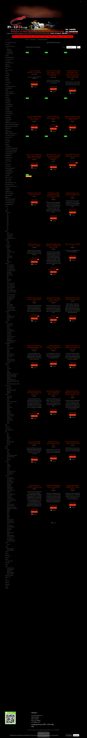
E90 (8, 225)
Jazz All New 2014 (10, 308)
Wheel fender (7, 140)
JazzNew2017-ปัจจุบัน (11, 310)
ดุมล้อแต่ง (7, 64)
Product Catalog (21, 36)
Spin (8, 260)
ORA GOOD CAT (10, 573)
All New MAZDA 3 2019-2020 (13, 381)
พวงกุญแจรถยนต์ (8, 153)
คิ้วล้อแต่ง (7, 95)
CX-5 (8, 367)
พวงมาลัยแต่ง (8, 146)
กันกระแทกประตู (8, 70)
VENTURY (9, 528)
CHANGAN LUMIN (9, 575)
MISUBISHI (7, 343)
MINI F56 (9, 391)
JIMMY (6, 588)
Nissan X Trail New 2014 (12, 401)
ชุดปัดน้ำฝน (7, 120)
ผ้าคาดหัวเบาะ (8, 159)
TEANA (8, 417)
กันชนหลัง (7, 79)
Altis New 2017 (10, 477)
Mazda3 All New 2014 (11, 379)
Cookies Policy (55, 735)
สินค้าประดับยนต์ (35, 718)
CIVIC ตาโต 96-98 (11, 286)
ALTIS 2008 (9, 480)
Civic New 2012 (10, 289)
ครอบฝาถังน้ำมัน (8, 106)
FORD (6, 322)
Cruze (8, 253)
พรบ (8, 47)
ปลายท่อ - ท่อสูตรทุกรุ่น (10, 168)
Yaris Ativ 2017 (10, 538)
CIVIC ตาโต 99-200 (11, 287)
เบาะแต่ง (7, 139)
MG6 (8, 436)
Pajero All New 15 (10, 353)
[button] (74, 36)
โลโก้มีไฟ (7, 189)
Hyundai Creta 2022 (11, 316)
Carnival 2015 (8, 428)
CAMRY (8, 491)
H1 (7, 313)
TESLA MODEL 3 (10, 550)
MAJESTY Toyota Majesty (12, 508)
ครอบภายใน (7, 115)
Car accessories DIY (9, 53)
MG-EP (8, 443)
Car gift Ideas (57, 36)
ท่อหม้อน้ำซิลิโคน (9, 131)
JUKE (8, 398)
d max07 (8, 454)
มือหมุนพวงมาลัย (8, 157)
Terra (8, 421)
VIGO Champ (9, 525)
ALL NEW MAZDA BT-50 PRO (13, 383)
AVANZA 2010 (10, 483)
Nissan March (9, 407)
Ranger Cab (9, 339)
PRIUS (8, 512)
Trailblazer (9, 261)
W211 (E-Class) (10, 234)
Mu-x (8, 458)
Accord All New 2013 (11, 269)
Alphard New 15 (10, 487)
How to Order (29, 36)
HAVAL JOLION (10, 572)
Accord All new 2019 (11, 270)
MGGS (8, 439)
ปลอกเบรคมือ (8, 164)
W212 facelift (9, 235)
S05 (6, 578)
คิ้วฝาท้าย (7, 97)
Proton (6, 446)
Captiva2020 (9, 257)
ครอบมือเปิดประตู (9, 104)
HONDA (7, 263)
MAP (63, 36)
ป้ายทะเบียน (7, 166)
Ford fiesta (9, 332)
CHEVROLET (8, 246)
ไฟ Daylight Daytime (9, 171)
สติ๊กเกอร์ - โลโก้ (8, 177)
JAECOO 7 (7, 582)
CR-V (8, 282)
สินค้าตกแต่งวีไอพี (35, 717)
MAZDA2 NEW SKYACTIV (12, 374)
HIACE (8, 511)
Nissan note (9, 403)
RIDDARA (7, 584)
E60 (8, 218)
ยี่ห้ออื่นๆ (7, 197)
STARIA (8, 314)
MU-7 (8, 451)
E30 (8, 216)
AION (6, 564)
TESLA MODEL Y (10, 548)
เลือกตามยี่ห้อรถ (8, 195)
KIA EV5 (7, 426)
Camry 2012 (9, 492)
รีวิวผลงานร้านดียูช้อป (36, 720)
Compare (35, 87)
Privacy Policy (47, 735)
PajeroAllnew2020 (10, 355)
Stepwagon (9, 272)
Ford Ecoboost (10, 325)
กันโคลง (7, 84)
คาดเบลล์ (9, 49)
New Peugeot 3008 (9, 561)
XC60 (8, 243)
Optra (8, 249)
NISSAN (7, 394)
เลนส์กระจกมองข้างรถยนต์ (10, 186)
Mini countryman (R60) (11, 390)
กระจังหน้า (7, 73)
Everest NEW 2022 (10, 330)
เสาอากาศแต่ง (8, 180)
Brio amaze (9, 279)
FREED (8, 301)
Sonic (8, 259)
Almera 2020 (9, 397)
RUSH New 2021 (10, 532)
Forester (8, 544)
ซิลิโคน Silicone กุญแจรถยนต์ (11, 126)
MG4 (8, 433)
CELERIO (9, 465)
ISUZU (6, 448)
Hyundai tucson (10, 317)
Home (14, 36)
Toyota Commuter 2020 (11, 500)
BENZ (6, 231)
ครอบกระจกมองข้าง (9, 91)
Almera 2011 (9, 396)
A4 (7, 207)
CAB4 (8, 449)
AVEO (8, 247)
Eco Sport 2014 (10, 323)
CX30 (8, 371)
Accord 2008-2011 (10, 265)
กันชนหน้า (7, 80)
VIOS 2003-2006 (10, 519)
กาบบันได (7, 75)
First (52, 523)
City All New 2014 (10, 297)
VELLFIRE (9, 529)
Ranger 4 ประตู (10, 337)
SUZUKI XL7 (9, 474)
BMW (6, 210)
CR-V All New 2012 (11, 283)
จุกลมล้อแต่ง (7, 117)
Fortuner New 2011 (10, 504)
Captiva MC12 (10, 256)
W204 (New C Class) (11, 238)
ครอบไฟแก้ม (7, 102)
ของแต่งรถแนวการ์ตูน (9, 46)
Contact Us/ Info (37, 36)
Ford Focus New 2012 (11, 336)
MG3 (6, 431)
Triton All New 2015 (11, 359)
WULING (7, 580)
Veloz (8, 518)
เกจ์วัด (6, 71)
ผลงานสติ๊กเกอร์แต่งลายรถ (10, 42)
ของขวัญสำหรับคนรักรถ (10, 86)
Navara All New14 (10, 414)
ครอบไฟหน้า (8, 100)
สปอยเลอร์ (7, 175)
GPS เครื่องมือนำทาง (9, 62)
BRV (8, 276)
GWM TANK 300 (10, 568)
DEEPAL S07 (7, 577)
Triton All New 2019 (11, 360)
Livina (8, 400)
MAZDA (7, 363)
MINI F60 (9, 392)
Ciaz (8, 468)
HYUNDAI (7, 311)
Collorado (9, 250)
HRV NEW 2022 (10, 274)
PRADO (8, 509)
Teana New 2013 (10, 420)
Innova (8, 514)
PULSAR (9, 411)
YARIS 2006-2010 (10, 535)
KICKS (8, 408)
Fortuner (8, 502)
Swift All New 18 (10, 472)
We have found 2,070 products (33, 47)
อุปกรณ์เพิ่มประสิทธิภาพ (10, 199)
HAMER (7, 77)
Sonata (8, 319)
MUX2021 (9, 459)
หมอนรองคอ (9, 50)
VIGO (8, 524)
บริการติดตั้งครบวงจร (35, 722)
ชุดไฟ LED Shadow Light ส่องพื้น (12, 124)
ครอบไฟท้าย (7, 99)
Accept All (76, 735)
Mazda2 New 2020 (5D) (11, 376)
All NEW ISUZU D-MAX (12, 455)
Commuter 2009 (10, 498)
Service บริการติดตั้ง (9, 193)
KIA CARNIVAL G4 (9, 429)
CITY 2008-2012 (10, 298)
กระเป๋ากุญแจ (8, 82)
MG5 (8, 434)
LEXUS (8, 533)
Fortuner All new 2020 (11, 507)
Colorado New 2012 (11, 251)
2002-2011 (9, 388)
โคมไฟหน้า (7, 108)
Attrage (8, 345)
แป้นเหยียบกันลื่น (8, 170)
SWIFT (8, 469)
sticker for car (8, 44)
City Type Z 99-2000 (11, 296)
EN (79, 1)
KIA (6, 424)
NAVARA (9, 413)
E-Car (8, 346)
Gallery (44, 36)
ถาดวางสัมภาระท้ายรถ (10, 135)
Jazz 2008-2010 (10, 306)
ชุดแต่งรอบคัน (8, 119)
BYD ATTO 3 (8, 555)
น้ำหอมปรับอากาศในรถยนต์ (11, 150)
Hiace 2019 (9, 501)
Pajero (8, 352)
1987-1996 (9, 387)
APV (8, 462)
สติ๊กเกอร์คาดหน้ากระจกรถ (10, 182)
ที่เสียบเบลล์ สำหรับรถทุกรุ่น (11, 133)
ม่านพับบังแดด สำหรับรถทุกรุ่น (11, 148)
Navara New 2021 (10, 415)
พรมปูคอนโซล (8, 155)
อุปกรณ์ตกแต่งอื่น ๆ (9, 204)
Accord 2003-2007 (10, 266)
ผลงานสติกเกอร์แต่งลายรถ (36, 715)
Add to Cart (34, 84)
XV (7, 545)
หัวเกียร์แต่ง (7, 188)
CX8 (8, 369)
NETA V (7, 551)
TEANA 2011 (9, 418)
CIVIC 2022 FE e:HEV (11, 291)
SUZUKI (7, 461)
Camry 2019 (9, 495)
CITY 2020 (9, 300)
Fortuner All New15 (11, 505)
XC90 (8, 241)
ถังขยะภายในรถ (8, 137)
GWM (6, 566)
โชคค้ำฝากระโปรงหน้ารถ (10, 122)
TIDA (8, 404)
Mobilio (8, 303)
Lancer (8, 349)
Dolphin (6, 559)
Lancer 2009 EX (10, 348)
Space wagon (9, 356)
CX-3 (8, 365)
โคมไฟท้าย (7, 110)
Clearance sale (69, 36)
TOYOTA (7, 475)
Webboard (50, 36)
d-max (8, 452)
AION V (7, 586)
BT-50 (8, 382)
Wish (8, 515)
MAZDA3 (9, 378)
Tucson (8, 320)
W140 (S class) (10, 237)
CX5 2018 (9, 368)
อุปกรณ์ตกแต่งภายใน (9, 202)
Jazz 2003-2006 (10, 304)
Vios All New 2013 (10, 522)
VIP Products (7, 61)
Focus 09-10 (9, 335)
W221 (8, 232)
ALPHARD (9, 485)
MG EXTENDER (10, 441)
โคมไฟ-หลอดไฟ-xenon (10, 93)
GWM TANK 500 (10, 569)
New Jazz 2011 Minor (11, 307)
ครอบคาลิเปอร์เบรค (9, 113)
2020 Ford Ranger (10, 342)
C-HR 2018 (9, 497)
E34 (8, 228)
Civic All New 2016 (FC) (12, 290)
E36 (8, 215)
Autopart (7, 55)
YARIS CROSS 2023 (11, 541)
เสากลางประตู (8, 179)
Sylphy (8, 410)
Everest (8, 328)
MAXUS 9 (9, 437)
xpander (8, 362)
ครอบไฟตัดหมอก (8, 111)
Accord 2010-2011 (10, 267)
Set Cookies (69, 735)
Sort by (64, 47)
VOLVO (7, 240)
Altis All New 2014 (10, 478)
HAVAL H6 (9, 570)
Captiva (8, 254)
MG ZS (8, 440)
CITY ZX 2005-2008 (11, 294)
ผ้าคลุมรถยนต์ (8, 160)
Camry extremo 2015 (11, 494)
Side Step (7, 142)
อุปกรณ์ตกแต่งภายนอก (10, 200)
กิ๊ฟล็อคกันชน (8, 66)
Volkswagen (7, 562)
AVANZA (9, 484)
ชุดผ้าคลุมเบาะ (10, 52)
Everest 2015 (9, 329)
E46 (8, 219)
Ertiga (8, 464)
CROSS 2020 (9, 488)
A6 (7, 209)
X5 (7, 226)
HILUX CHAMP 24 (11, 526)
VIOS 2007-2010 (10, 521)
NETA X (7, 553)
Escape (8, 326)
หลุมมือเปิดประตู (8, 191)
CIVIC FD (9, 280)
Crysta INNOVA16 (10, 490)
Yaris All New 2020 (10, 539)
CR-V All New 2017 (11, 284)
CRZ (8, 293)
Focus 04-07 (9, 333)
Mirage (8, 351)
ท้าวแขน (7, 130)
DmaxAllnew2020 (10, 456)
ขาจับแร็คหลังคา (8, 88)
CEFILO (8, 405)
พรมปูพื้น (7, 144)
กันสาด (6, 68)
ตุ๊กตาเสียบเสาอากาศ (9, 184)
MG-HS (8, 444)
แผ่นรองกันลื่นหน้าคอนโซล (11, 151)
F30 (7, 229)
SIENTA (8, 517)
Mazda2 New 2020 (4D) (11, 375)
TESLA (6, 547)
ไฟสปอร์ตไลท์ (8, 173)
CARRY (8, 467)
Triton (8, 358)
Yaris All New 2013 (10, 536)
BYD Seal (7, 557)
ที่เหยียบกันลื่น (8, 128)
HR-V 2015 (9, 273)
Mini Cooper (7, 385)
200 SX (8, 422)
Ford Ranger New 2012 (11, 340)
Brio (8, 277)
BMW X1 (9, 212)
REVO (8, 531)
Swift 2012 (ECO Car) (11, 471)
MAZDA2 (9, 372)
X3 (7, 214)
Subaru (6, 542)
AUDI (6, 206)
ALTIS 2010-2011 (10, 481)
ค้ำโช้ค (6, 90)
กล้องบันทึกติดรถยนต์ (9, 57)
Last (55, 523)
